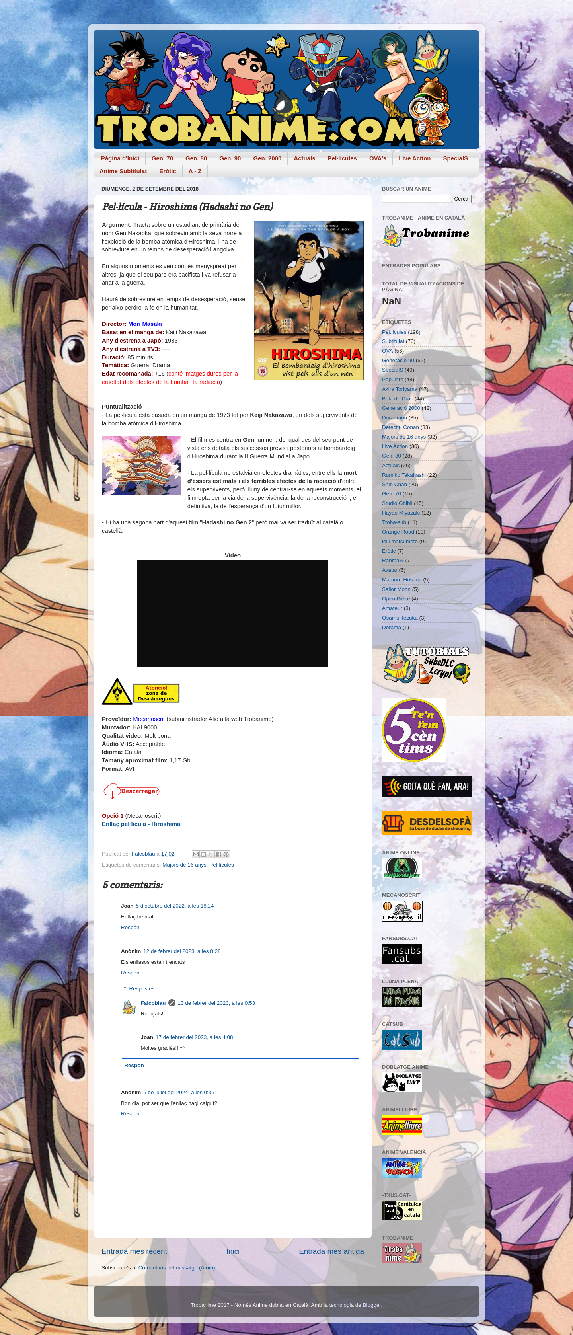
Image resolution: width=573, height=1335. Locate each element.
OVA (387, 351)
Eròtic (167, 171)
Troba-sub (394, 522)
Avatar (390, 570)
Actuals (304, 158)
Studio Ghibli (397, 503)
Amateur (392, 608)
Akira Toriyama (399, 389)
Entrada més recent (134, 1251)
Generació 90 (398, 360)
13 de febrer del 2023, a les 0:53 (216, 1003)
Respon (130, 927)
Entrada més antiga (331, 1251)
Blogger (372, 1305)
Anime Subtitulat (123, 171)
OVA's (377, 158)
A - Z (195, 171)
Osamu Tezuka (400, 618)
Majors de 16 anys (184, 865)
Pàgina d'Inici (120, 158)
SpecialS (455, 158)
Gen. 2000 (267, 158)
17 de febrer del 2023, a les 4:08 (194, 1037)
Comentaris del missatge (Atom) (176, 1268)
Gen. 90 (230, 158)
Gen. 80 (196, 158)
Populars (392, 379)
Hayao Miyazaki (401, 513)
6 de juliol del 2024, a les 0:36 (178, 1092)
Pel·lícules (342, 158)
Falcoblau (153, 1003)
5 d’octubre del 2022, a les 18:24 (175, 906)
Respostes (142, 989)
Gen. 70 (162, 158)
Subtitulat (393, 341)
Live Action (415, 158)
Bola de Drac (397, 398)
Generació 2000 (401, 408)
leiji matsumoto (400, 541)
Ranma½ (393, 560)
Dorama (391, 627)
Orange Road (398, 532)
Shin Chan (394, 484)
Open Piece (396, 599)
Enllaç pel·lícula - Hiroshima (141, 824)
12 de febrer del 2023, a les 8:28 (181, 951)
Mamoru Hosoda (402, 580)
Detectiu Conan (400, 427)
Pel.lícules (221, 865)
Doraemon (394, 418)
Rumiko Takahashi (404, 475)
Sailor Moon (396, 589)
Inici (233, 1251)
